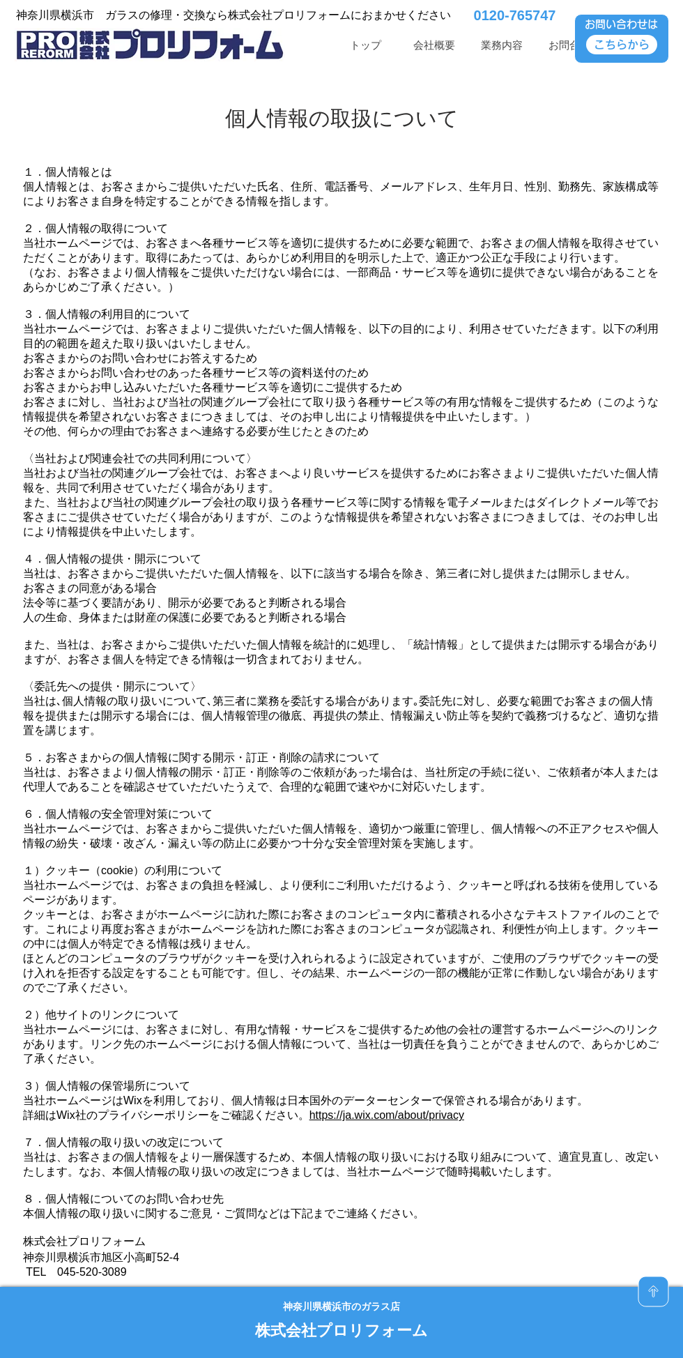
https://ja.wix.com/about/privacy (386, 1115)
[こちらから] (621, 44)
